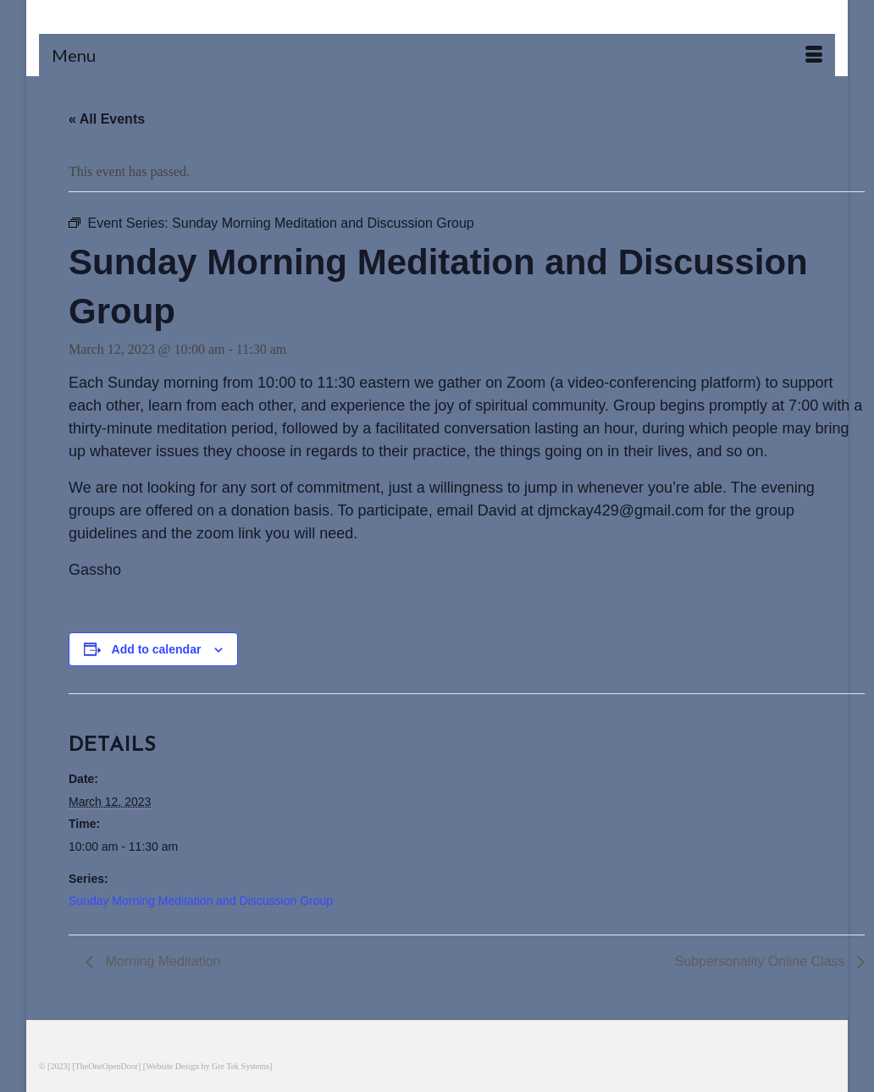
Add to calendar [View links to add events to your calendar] (157, 649)
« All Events (107, 119)
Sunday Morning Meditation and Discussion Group (201, 900)
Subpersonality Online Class (762, 961)
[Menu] (437, 55)
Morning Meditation (161, 961)
